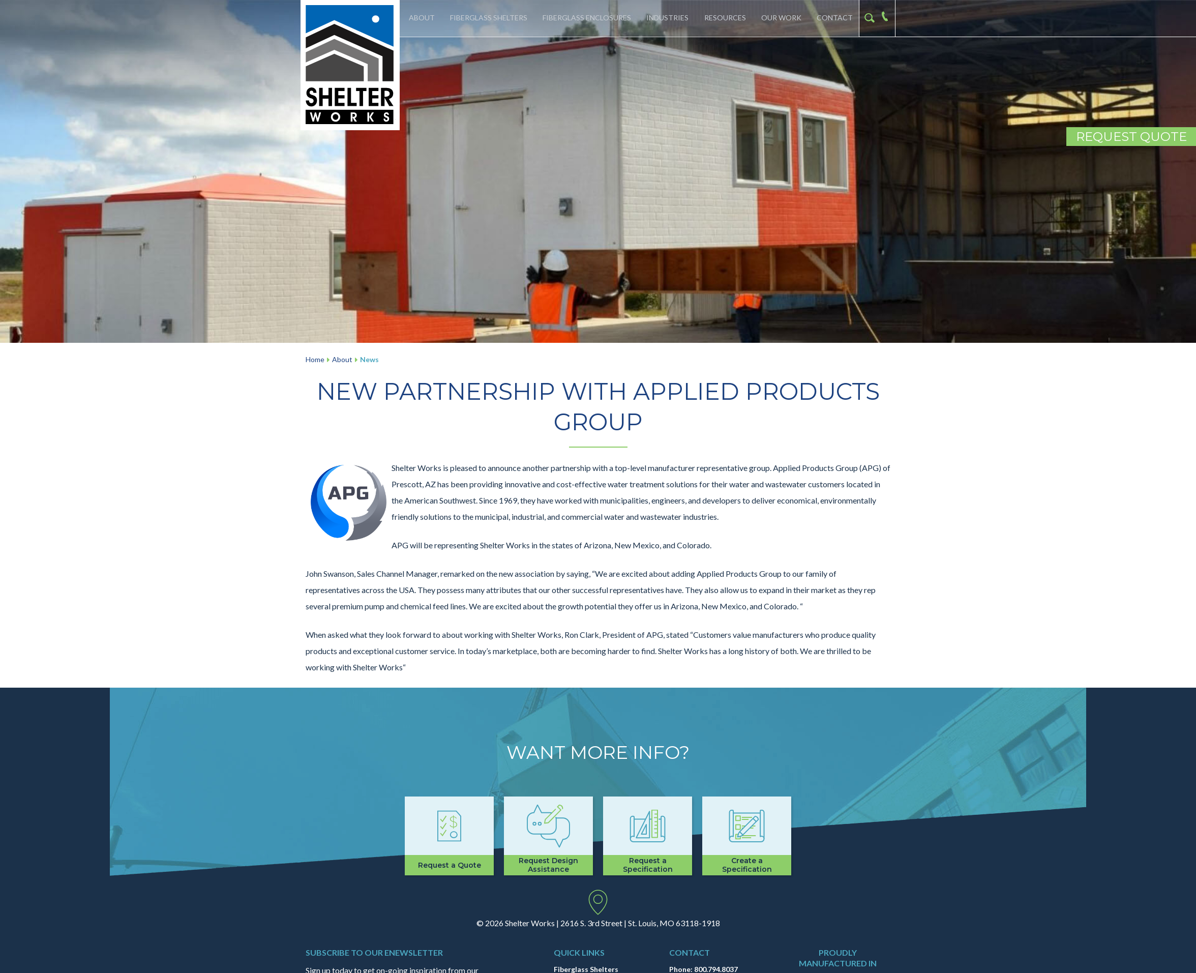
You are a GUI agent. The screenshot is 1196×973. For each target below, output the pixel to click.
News (369, 359)
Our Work (780, 18)
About (420, 18)
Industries (666, 18)
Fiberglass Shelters (487, 18)
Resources (724, 18)
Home (315, 359)
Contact (834, 18)
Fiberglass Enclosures (586, 18)
